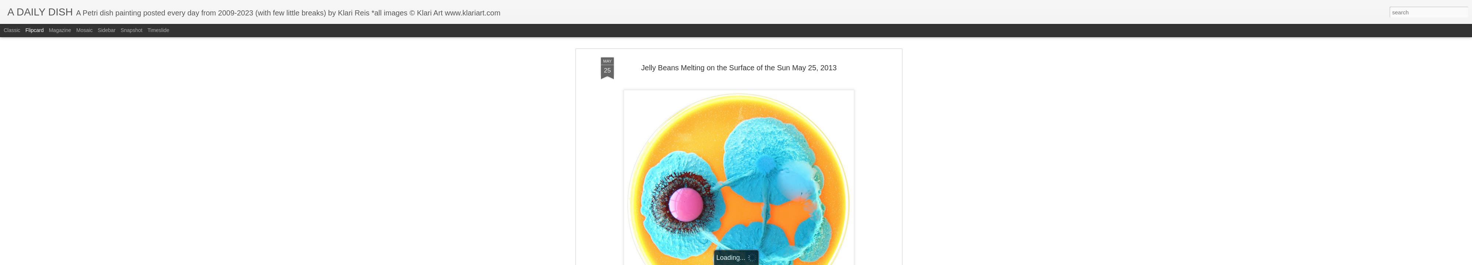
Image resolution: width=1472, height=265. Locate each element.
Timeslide (158, 30)
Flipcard (34, 30)
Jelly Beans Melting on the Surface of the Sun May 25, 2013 (738, 68)
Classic (12, 30)
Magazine (60, 30)
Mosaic (84, 30)
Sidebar (107, 30)
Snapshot (131, 30)
